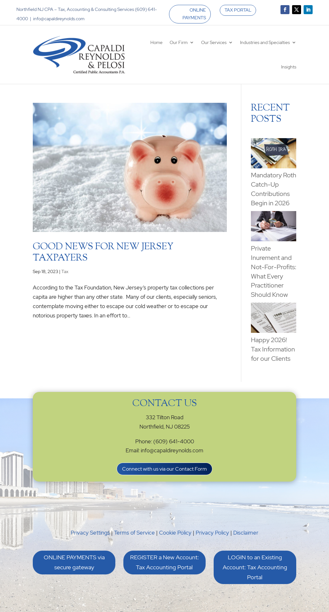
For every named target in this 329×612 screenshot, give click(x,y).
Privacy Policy (212, 532)
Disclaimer (245, 532)
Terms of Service (134, 532)
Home (156, 42)
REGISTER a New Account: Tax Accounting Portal (164, 562)
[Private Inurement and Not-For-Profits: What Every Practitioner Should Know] (273, 227)
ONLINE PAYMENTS (194, 14)
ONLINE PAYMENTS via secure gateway (74, 562)
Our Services (214, 42)
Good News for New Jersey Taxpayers (103, 252)
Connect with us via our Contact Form (164, 469)
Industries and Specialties (265, 42)
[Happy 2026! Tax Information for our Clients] (273, 319)
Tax (64, 271)
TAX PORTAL (238, 10)
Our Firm (179, 42)
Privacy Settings (90, 532)
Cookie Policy (175, 532)
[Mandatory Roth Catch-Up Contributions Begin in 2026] (273, 154)
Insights (288, 67)
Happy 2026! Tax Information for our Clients (273, 349)
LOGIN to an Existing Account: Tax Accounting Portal (255, 567)
